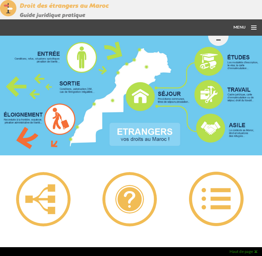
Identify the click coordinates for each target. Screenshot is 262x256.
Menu (239, 27)
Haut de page (241, 251)
